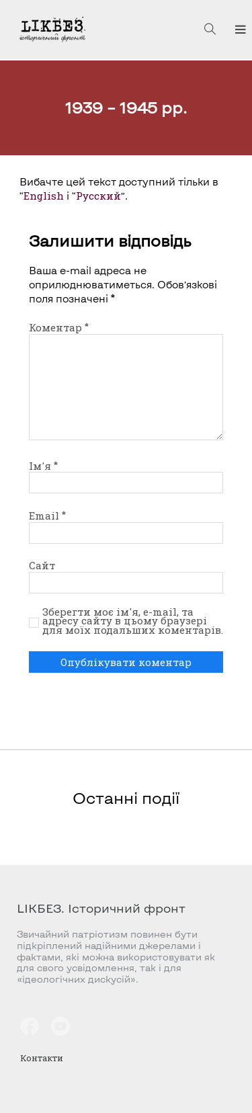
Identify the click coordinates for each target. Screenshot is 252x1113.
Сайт (42, 565)
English (44, 195)
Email (47, 515)
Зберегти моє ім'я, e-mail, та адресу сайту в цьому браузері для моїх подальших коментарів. (132, 621)
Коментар (59, 327)
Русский (98, 195)
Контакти (41, 1058)
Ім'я (43, 465)
